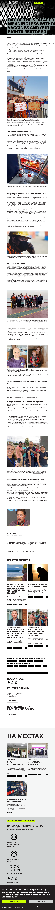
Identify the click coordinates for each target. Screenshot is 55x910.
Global (44, 666)
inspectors (30, 661)
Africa (16, 666)
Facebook (15, 866)
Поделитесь (15, 679)
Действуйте (38, 2)
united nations (11, 663)
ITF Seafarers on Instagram (38, 473)
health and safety (12, 776)
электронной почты (12, 701)
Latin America (23, 666)
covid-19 (9, 604)
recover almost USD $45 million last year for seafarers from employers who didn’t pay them (26, 275)
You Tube (18, 866)
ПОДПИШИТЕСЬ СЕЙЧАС (12, 715)
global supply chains (12, 661)
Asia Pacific (38, 666)
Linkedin (11, 870)
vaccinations (19, 663)
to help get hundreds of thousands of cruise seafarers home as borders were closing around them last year (26, 143)
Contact (14, 854)
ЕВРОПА (9, 812)
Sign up (14, 837)
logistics (20, 776)
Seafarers (10, 666)
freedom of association (40, 658)
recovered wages (38, 661)
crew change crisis (17, 604)
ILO (39, 774)
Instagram (15, 870)
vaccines (27, 663)
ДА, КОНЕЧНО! (14, 901)
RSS (18, 870)
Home (9, 37)
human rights (22, 661)
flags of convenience (27, 658)
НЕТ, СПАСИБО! (41, 901)
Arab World (30, 666)
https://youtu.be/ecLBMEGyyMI (26, 44)
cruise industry (17, 658)
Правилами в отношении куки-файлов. (15, 907)
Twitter (11, 866)
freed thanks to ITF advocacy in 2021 (25, 119)
